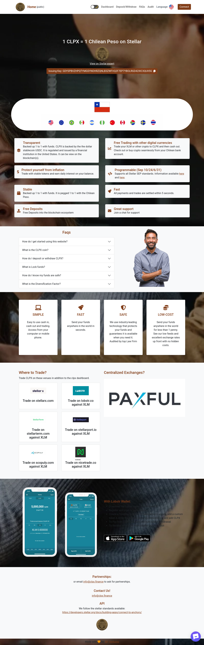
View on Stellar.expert (102, 63)
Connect (184, 6)
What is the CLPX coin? (35, 250)
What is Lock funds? (33, 266)
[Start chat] (196, 636)
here (181, 173)
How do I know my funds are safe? (41, 275)
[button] (94, 7)
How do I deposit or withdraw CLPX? (42, 258)
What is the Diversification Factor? (41, 283)
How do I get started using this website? (44, 241)
